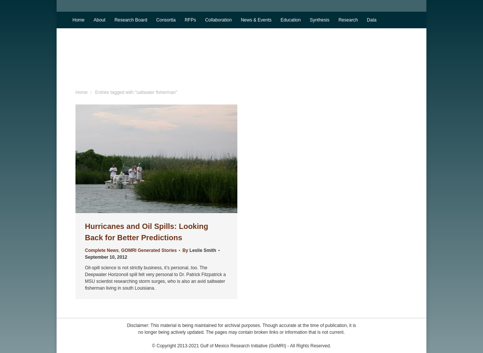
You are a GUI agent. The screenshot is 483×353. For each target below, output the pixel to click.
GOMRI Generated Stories (149, 250)
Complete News (101, 250)
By (199, 250)
